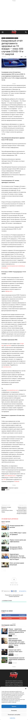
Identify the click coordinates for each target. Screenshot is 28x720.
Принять (14, 706)
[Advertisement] (14, 15)
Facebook (16, 481)
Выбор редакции (4, 550)
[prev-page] (2, 570)
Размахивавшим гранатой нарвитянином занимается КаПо (17, 659)
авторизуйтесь (22, 591)
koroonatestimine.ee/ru (12, 390)
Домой (2, 35)
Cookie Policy (12, 718)
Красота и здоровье (15, 35)
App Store (8, 345)
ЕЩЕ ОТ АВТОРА (5, 521)
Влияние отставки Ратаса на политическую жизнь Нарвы (7, 510)
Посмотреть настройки (14, 714)
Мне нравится (22, 615)
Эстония (16, 38)
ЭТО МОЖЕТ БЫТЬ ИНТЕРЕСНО (9, 519)
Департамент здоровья (13, 487)
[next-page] (5, 570)
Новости (7, 35)
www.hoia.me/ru (7, 367)
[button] (26, 688)
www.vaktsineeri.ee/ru (10, 475)
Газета (3, 536)
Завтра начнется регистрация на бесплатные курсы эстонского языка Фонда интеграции (22, 510)
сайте (4, 479)
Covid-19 (7, 489)
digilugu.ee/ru (8, 291)
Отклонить (14, 710)
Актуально (4, 529)
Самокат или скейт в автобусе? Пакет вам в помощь (15, 651)
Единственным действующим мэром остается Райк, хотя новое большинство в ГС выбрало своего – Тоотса (17, 642)
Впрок (3, 543)
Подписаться (22, 618)
